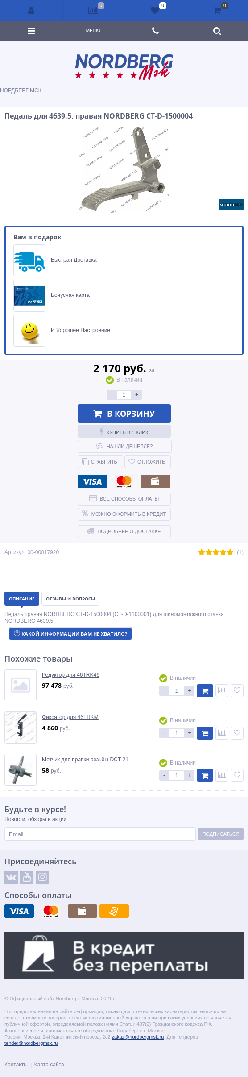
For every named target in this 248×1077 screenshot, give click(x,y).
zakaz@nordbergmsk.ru (138, 1037)
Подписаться (220, 834)
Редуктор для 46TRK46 (70, 675)
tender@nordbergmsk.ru (31, 1043)
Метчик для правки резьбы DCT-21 (85, 759)
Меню (93, 30)
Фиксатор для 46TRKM (70, 717)
